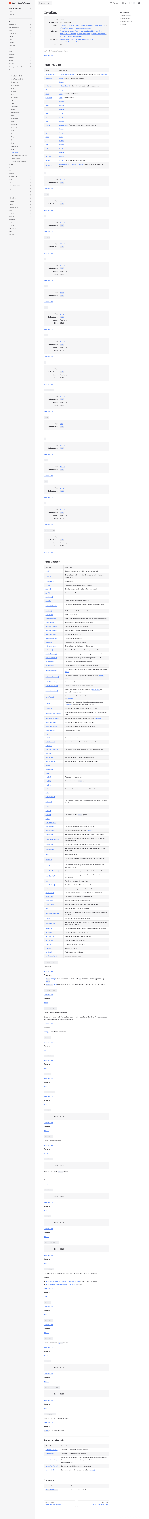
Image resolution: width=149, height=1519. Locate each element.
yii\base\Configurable (98, 34)
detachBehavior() (51, 682)
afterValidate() (50, 622)
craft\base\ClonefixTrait (68, 39)
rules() (67, 672)
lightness (49, 133)
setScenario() (50, 940)
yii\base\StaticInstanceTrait (69, 42)
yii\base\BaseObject (83, 28)
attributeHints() (51, 634)
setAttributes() (50, 936)
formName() (49, 708)
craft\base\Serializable (68, 34)
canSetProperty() (51, 658)
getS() (48, 819)
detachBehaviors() (52, 686)
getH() (48, 773)
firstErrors (49, 97)
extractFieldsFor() (51, 1460)
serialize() (49, 932)
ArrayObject (63, 164)
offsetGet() (49, 896)
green (47, 105)
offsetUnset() (50, 904)
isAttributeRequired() (52, 871)
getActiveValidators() (52, 718)
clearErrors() (50, 665)
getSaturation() (51, 822)
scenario (104, 74)
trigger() (48, 948)
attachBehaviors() (51, 630)
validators (49, 165)
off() (47, 889)
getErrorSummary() (52, 749)
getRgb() (48, 815)
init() (47, 854)
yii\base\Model (100, 25)
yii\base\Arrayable (83, 34)
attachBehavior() (51, 626)
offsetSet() (49, 900)
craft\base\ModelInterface (93, 31)
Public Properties (125, 15)
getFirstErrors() (50, 761)
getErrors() (49, 753)
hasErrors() (49, 834)
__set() (48, 593)
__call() (48, 571)
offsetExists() (50, 893)
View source (48, 55)
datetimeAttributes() (52, 677)
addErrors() (49, 615)
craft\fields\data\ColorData (69, 25)
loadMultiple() (50, 885)
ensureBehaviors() (52, 691)
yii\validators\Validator (66, 74)
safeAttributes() (51, 923)
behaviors (49, 86)
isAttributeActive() (51, 866)
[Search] (45, 3)
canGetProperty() (51, 654)
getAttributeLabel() (52, 726)
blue (47, 90)
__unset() (48, 601)
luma (47, 137)
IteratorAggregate (76, 31)
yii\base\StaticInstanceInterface (71, 36)
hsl (47, 117)
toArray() (70, 698)
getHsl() (48, 781)
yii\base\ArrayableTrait (86, 39)
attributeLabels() (51, 638)
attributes (49, 78)
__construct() (50, 581)
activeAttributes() (51, 606)
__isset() (48, 589)
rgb (47, 148)
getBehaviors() (50, 742)
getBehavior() (50, 738)
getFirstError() (50, 757)
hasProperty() (50, 849)
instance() (49, 859)
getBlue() (49, 746)
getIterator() (49, 789)
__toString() (49, 597)
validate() (49, 952)
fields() (48, 703)
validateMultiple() (51, 956)
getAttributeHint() (51, 722)
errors (47, 94)
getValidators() (50, 830)
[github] (139, 3)
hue (47, 121)
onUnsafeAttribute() (52, 913)
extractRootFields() (52, 1466)
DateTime (101, 675)
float (61, 137)
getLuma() (49, 802)
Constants (123, 24)
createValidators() (51, 670)
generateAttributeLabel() (54, 713)
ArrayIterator (63, 125)
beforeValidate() (51, 646)
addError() (49, 611)
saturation (49, 156)
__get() (48, 585)
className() (50, 661)
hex (47, 113)
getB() (48, 734)
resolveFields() (50, 1470)
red (47, 144)
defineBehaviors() (51, 1450)
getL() (47, 793)
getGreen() (49, 769)
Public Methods (125, 18)
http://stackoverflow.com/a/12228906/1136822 (63, 1281)
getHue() (48, 785)
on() (47, 908)
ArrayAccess (64, 31)
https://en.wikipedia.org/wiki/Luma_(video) (61, 1284)
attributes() (49, 642)
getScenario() (50, 826)
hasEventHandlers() (52, 839)
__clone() (48, 576)
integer (61, 82)
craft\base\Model (87, 25)
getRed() (48, 811)
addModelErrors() (51, 618)
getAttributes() (50, 730)
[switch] (133, 3)
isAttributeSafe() (51, 876)
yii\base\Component (67, 28)
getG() (48, 765)
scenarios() (49, 928)
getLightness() (50, 797)
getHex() (48, 777)
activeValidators (51, 74)
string (61, 113)
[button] (20, 8)
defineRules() (50, 1453)
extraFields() (50, 697)
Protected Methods (126, 21)
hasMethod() (50, 844)
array (61, 78)
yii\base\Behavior (65, 86)
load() (47, 881)
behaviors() (49, 650)
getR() (48, 807)
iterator (48, 125)
